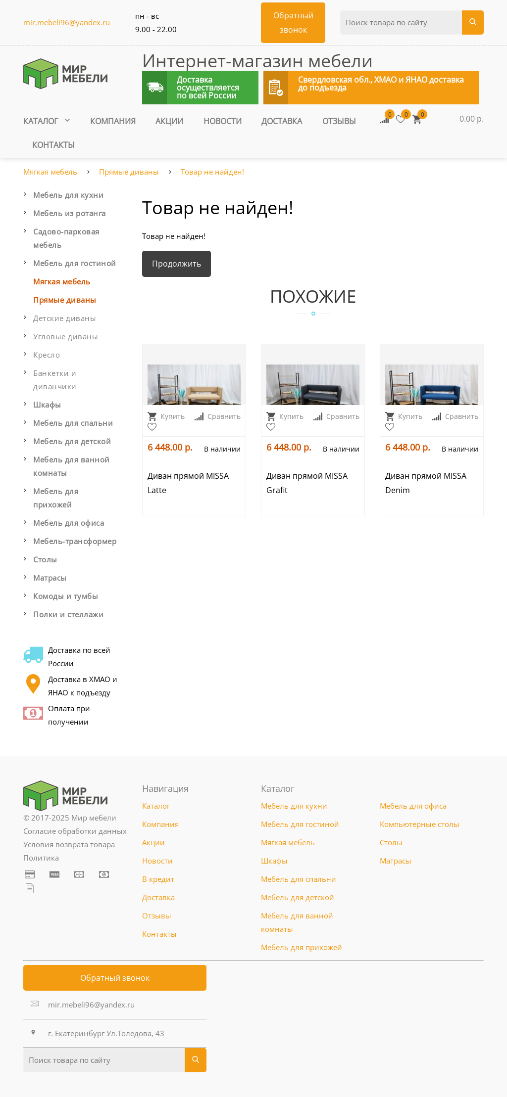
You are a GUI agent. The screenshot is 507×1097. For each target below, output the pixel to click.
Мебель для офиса (68, 523)
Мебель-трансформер (74, 541)
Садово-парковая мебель (66, 238)
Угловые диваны (65, 336)
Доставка (281, 121)
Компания (113, 121)
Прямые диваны (129, 172)
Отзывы (339, 121)
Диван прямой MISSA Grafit (307, 483)
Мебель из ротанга (69, 213)
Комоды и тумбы (65, 596)
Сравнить (218, 416)
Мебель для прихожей (55, 497)
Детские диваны (64, 318)
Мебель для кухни (68, 195)
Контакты (53, 144)
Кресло (46, 355)
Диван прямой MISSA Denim (425, 483)
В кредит (158, 879)
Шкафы (47, 405)
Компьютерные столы (419, 824)
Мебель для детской (72, 441)
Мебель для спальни (73, 423)
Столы (45, 559)
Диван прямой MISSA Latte (188, 483)
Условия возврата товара (69, 844)
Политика (41, 858)
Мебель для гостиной (74, 263)
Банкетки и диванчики (55, 379)
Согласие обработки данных (75, 831)
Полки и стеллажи (68, 614)
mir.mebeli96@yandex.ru (66, 22)
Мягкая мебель (50, 172)
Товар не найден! (212, 172)
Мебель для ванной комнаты (71, 466)
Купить (166, 416)
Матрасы (50, 578)
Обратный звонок (115, 977)
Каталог (46, 121)
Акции (169, 121)
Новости (222, 121)
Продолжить (176, 263)
